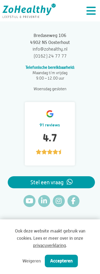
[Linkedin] (44, 201)
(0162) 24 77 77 (50, 56)
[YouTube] (29, 201)
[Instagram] (59, 201)
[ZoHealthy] (29, 10)
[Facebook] (73, 201)
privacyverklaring (49, 245)
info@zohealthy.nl (50, 49)
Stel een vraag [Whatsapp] (51, 182)
